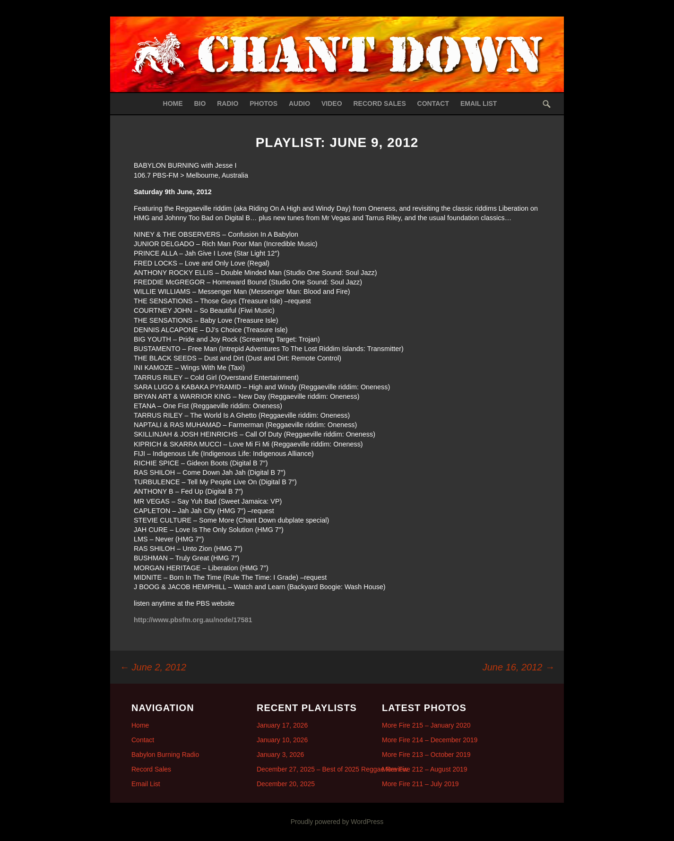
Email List (478, 103)
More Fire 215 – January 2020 (426, 725)
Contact (433, 103)
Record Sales (379, 103)
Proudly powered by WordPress (337, 821)
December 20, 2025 (286, 784)
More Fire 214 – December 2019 (429, 740)
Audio (299, 103)
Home (173, 103)
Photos (263, 103)
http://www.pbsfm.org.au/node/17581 (193, 620)
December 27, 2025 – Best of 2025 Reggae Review (332, 769)
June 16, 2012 (518, 667)
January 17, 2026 (282, 725)
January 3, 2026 (280, 754)
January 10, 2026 (282, 740)
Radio (227, 103)
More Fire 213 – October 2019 (426, 754)
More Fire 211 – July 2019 (420, 784)
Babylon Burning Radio (165, 754)
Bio (200, 103)
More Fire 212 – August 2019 (424, 769)
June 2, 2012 (153, 667)
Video (331, 103)
